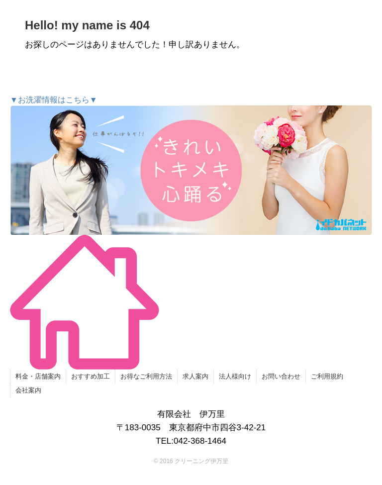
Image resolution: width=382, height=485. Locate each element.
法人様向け (235, 376)
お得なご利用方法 (146, 376)
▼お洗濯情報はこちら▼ (191, 165)
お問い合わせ (281, 376)
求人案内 (195, 376)
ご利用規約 (327, 376)
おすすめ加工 (90, 376)
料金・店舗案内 (38, 376)
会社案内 (28, 390)
